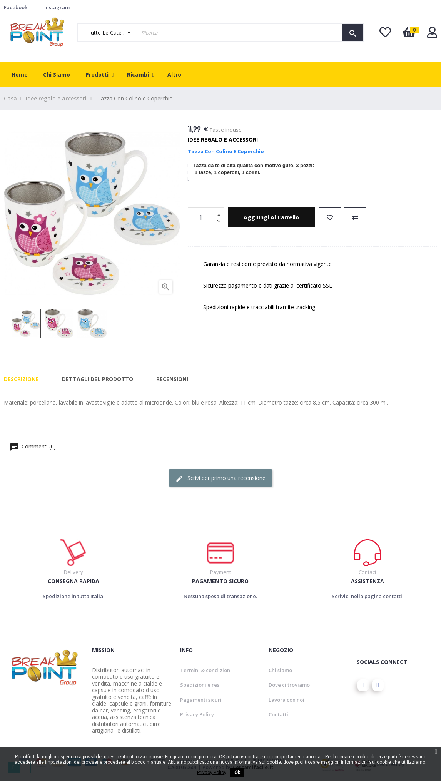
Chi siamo (280, 670)
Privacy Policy (197, 714)
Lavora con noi (286, 699)
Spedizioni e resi (200, 684)
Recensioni (172, 379)
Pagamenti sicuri (201, 699)
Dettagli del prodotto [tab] (97, 379)
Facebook (15, 7)
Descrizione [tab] (21, 379)
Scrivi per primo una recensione (220, 478)
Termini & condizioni (206, 670)
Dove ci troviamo (289, 684)
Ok (237, 772)
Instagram (57, 7)
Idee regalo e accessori (223, 139)
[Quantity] (201, 217)
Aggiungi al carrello (271, 217)
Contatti (278, 714)
